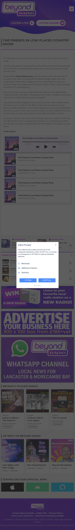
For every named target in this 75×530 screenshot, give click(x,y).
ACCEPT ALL (47, 280)
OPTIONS (28, 280)
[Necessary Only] (56, 245)
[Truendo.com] (37, 285)
